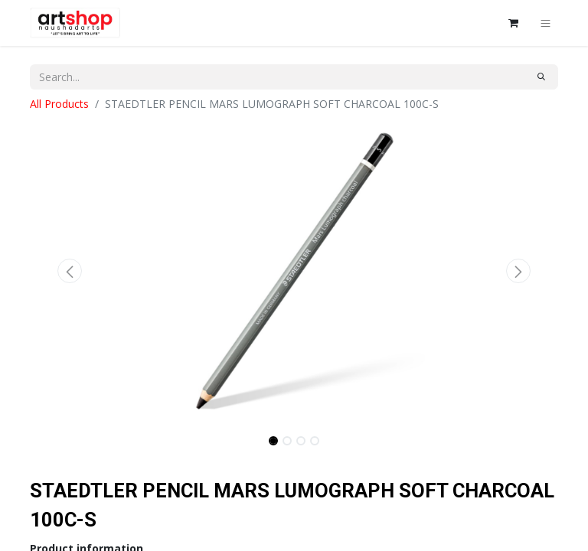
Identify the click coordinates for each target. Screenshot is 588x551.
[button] (69, 271)
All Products (59, 103)
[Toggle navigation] (545, 23)
